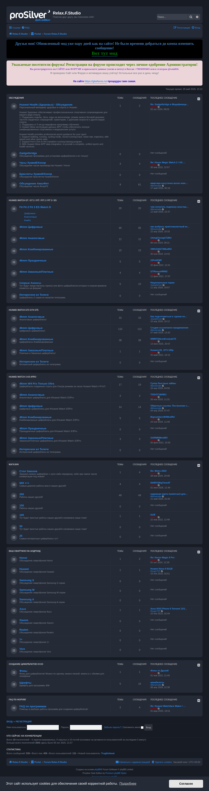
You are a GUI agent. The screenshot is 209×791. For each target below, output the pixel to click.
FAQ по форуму (17, 699)
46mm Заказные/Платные (36, 271)
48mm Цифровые (31, 406)
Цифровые (29, 213)
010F (153, 514)
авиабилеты (157, 682)
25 (20, 535)
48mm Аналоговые (31, 394)
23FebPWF (156, 260)
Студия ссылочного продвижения (169, 327)
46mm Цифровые (31, 226)
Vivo (22, 648)
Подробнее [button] (127, 783)
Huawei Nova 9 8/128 (161, 568)
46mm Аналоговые (31, 238)
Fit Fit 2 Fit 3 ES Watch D (35, 207)
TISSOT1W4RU (158, 394)
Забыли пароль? (112, 727)
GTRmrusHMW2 (159, 271)
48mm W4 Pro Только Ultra (36, 383)
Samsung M (26, 589)
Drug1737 (155, 571)
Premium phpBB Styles (116, 773)
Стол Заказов (28, 471)
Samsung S (26, 580)
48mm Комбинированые (35, 417)
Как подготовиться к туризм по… (168, 316)
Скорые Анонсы (30, 282)
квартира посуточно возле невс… (169, 183)
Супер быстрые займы (163, 383)
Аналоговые (30, 217)
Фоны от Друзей (159, 670)
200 (21, 494)
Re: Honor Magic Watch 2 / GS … (167, 162)
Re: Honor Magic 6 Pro (162, 557)
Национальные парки (162, 282)
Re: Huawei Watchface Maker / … (168, 706)
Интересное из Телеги (34, 294)
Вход (9, 721)
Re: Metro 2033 (158, 471)
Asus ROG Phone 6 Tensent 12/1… (168, 608)
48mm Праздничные (32, 428)
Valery (153, 107)
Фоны (23, 670)
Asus (22, 608)
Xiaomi (23, 620)
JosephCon (156, 285)
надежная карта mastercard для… (169, 494)
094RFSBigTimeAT (160, 482)
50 (20, 526)
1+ (20, 639)
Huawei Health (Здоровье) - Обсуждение (45, 104)
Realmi (23, 629)
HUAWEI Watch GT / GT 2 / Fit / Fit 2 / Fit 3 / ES (33, 200)
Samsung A (26, 599)
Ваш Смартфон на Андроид (24, 551)
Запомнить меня (133, 727)
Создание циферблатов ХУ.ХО (26, 664)
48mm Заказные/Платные (36, 438)
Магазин (14, 464)
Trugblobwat (108, 753)
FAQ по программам (32, 706)
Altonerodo (155, 185)
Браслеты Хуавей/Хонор (35, 173)
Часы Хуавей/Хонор (32, 162)
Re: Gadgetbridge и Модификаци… (169, 104)
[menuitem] (25, 27)
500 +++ (24, 483)
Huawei (24, 569)
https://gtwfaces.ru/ (95, 81)
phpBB (97, 769)
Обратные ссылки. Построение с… (169, 405)
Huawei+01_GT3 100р (161, 350)
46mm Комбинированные (36, 249)
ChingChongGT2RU (160, 238)
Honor (23, 557)
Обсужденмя (16, 98)
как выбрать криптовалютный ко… (170, 226)
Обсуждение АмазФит (34, 183)
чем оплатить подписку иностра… (169, 207)
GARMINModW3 (159, 437)
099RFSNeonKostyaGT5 (163, 339)
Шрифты (25, 682)
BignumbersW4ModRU (162, 417)
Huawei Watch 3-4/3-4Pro (22, 377)
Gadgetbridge (28, 153)
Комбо (27, 220)
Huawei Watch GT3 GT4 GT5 (23, 310)
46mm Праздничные (32, 260)
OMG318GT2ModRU (161, 249)
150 (21, 505)
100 (21, 515)
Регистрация (24, 721)
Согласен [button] (186, 783)
